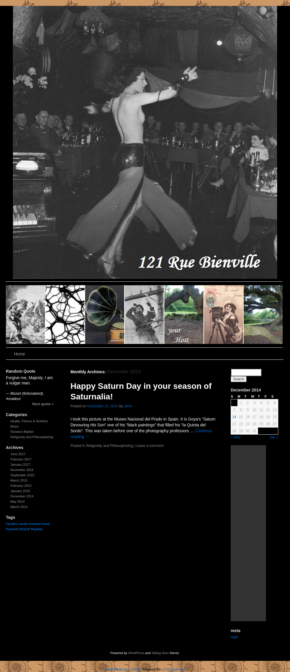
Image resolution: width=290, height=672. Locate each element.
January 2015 (20, 491)
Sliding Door (160, 653)
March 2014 (19, 507)
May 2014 (18, 501)
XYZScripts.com (174, 669)
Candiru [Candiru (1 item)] (12, 524)
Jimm (128, 406)
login (234, 637)
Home (19, 354)
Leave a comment (149, 446)
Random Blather (22, 431)
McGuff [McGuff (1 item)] (24, 529)
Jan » (273, 437)
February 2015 (21, 485)
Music (15, 426)
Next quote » (42, 404)
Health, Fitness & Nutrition (29, 421)
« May (236, 437)
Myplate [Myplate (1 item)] (37, 529)
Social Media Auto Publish (122, 669)
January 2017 (20, 464)
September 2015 (22, 475)
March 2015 (19, 480)
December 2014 (22, 496)
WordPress (136, 653)
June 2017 (18, 454)
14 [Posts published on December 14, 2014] (234, 417)
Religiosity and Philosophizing (32, 437)
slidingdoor (25, 314)
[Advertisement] (248, 533)
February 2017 (21, 459)
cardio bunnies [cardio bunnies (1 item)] (30, 524)
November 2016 (22, 470)
